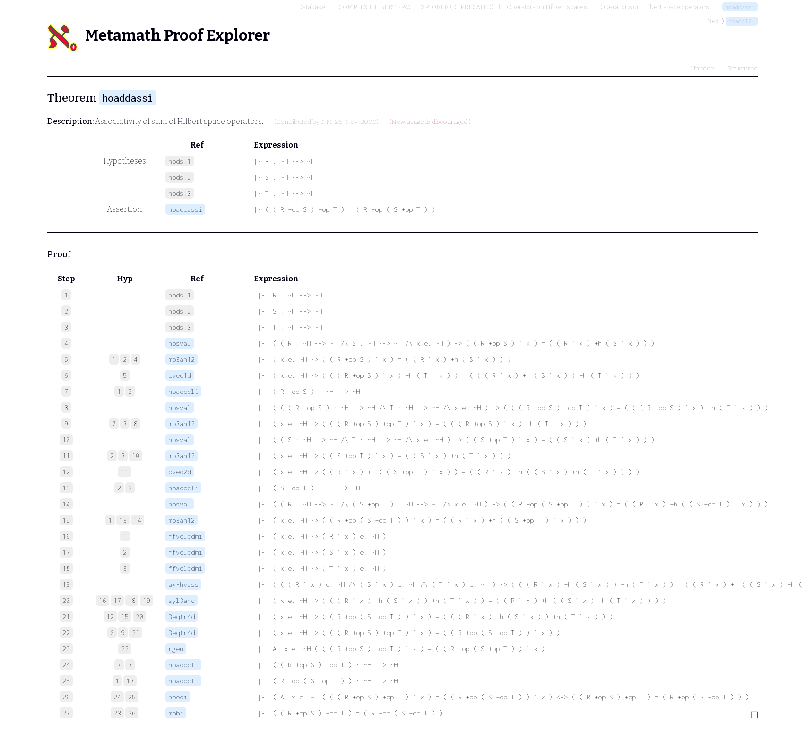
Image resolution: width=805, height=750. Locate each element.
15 (125, 616)
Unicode (702, 68)
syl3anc (181, 600)
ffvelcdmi (185, 536)
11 (125, 472)
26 (132, 713)
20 (139, 616)
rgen (175, 649)
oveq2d (179, 472)
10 (135, 456)
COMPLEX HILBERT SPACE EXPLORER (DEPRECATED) (415, 6)
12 (110, 616)
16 (102, 600)
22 (125, 649)
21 (135, 632)
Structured (742, 68)
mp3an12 (181, 359)
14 (137, 520)
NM (326, 122)
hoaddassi (740, 7)
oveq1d (179, 375)
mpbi (175, 713)
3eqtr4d (181, 616)
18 (132, 600)
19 (146, 600)
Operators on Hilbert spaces (547, 6)
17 (117, 600)
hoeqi (177, 697)
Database (311, 6)
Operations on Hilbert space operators (654, 6)
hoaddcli (183, 391)
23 (117, 713)
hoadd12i (741, 21)
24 (117, 697)
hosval (179, 343)
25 (132, 697)
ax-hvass (183, 584)
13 (123, 520)
